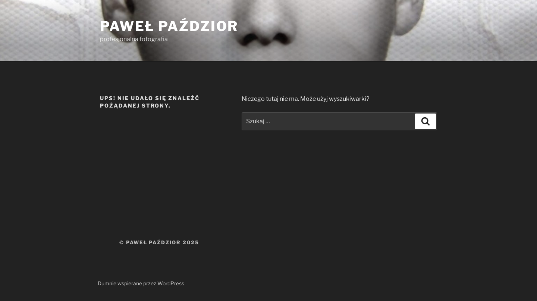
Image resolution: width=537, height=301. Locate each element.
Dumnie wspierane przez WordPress (141, 283)
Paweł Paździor (169, 26)
